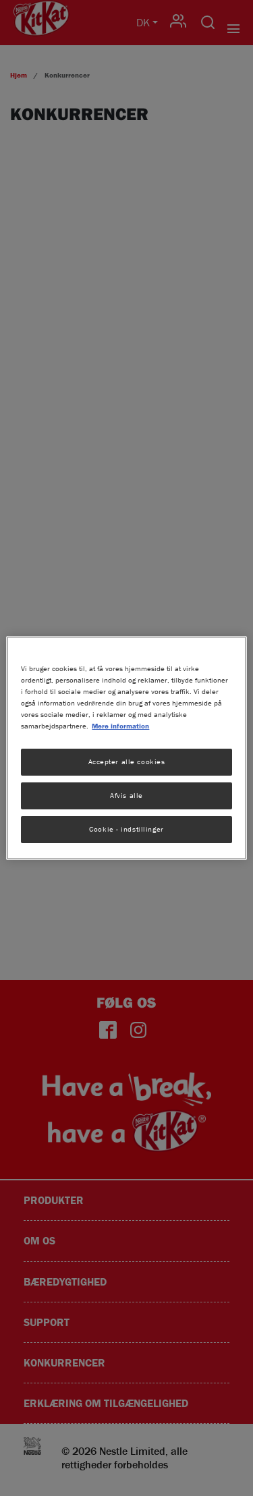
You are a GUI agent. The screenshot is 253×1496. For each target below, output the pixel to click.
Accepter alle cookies (126, 761)
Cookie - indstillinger (126, 829)
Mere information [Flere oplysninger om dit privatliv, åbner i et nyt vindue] (120, 725)
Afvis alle (126, 795)
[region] (126, 748)
